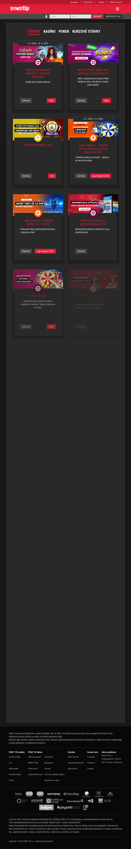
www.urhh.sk (106, 819)
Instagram (91, 763)
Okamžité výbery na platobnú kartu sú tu (93, 222)
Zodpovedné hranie (35, 774)
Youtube (90, 769)
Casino (11, 780)
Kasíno (49, 31)
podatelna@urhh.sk (91, 819)
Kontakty (101, 2)
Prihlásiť (97, 16)
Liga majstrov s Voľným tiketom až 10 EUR (38, 222)
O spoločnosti (88, 2)
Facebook (91, 757)
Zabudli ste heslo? (116, 2)
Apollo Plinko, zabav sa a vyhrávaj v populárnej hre (93, 71)
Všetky (34, 31)
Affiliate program (34, 757)
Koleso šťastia (38, 296)
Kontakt (48, 769)
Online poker (13, 769)
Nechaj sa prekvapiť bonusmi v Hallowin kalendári (38, 73)
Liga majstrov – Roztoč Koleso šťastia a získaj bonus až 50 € (93, 148)
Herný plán (49, 757)
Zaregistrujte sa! (113, 16)
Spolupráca (74, 2)
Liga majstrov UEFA (100, 176)
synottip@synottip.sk (76, 763)
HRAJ (51, 100)
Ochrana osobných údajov (54, 774)
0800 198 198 (73, 757)
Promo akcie (33, 769)
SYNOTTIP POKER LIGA (37, 145)
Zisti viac (26, 100)
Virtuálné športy (15, 774)
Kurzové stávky (86, 31)
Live (10, 763)
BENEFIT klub (33, 763)
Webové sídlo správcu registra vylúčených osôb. (29, 739)
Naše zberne (72, 769)
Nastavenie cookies (52, 780)
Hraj (52, 176)
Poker (64, 31)
